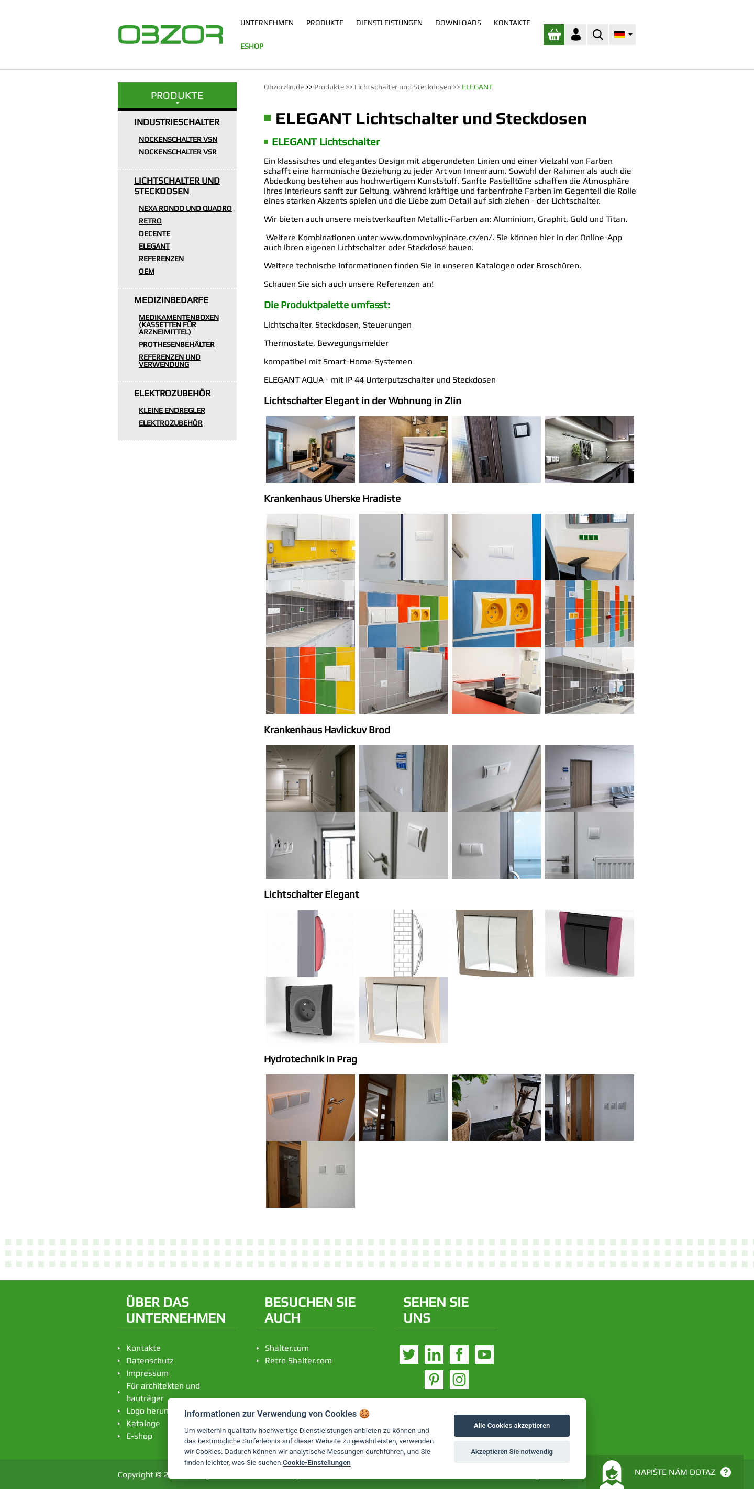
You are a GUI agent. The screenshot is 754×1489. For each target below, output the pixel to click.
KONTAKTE (512, 22)
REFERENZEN (161, 258)
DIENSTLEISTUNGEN (389, 22)
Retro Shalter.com (298, 1360)
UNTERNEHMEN (267, 22)
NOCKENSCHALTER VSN (178, 139)
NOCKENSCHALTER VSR (178, 152)
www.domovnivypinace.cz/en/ (436, 237)
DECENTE (154, 233)
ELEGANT (154, 246)
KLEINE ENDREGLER (172, 410)
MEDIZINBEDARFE (171, 300)
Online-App (601, 237)
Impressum (147, 1373)
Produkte (329, 87)
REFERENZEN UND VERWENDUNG (170, 360)
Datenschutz (149, 1360)
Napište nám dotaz (665, 1474)
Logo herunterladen (163, 1411)
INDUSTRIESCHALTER (176, 122)
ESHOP (251, 46)
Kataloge (143, 1423)
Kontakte (143, 1348)
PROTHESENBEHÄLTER (177, 344)
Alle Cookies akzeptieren (512, 1425)
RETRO (150, 221)
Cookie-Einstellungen (317, 1462)
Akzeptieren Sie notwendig (512, 1452)
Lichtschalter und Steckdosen (402, 87)
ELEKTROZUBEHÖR (172, 393)
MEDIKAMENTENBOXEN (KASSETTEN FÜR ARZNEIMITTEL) (179, 324)
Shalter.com (287, 1348)
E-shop (139, 1436)
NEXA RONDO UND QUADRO (185, 208)
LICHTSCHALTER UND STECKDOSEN (177, 185)
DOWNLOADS (458, 22)
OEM (146, 271)
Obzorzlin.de (284, 87)
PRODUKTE (324, 22)
